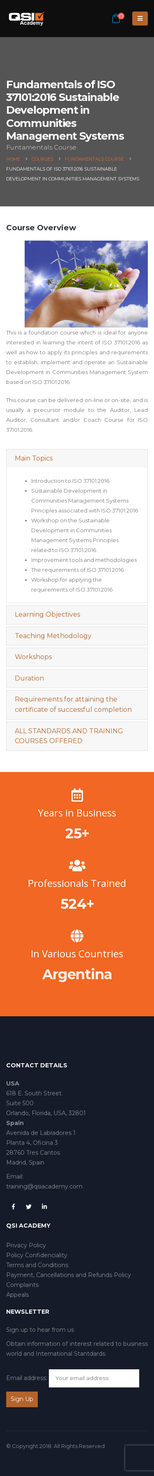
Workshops (33, 657)
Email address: (26, 1378)
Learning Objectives (47, 614)
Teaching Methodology (53, 636)
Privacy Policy (26, 1245)
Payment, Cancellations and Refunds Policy (68, 1275)
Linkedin (44, 1206)
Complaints (22, 1285)
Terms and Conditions (37, 1265)
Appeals (17, 1294)
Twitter (29, 1206)
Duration (29, 678)
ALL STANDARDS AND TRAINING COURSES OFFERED (69, 736)
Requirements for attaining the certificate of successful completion (73, 704)
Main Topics (34, 458)
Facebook (13, 1206)
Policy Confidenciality (36, 1255)
